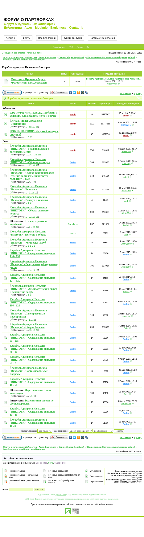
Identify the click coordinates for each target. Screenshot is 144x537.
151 (31, 155)
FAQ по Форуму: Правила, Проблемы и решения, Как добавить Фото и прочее (33, 114)
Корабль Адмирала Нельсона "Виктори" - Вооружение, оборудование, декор (34, 264)
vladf (126, 201)
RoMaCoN (126, 125)
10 (32, 192)
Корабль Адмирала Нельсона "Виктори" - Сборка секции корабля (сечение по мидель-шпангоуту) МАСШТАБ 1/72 (32, 174)
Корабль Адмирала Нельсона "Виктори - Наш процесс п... (113, 79)
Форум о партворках (29, 19)
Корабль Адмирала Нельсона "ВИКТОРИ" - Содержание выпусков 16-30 (32, 422)
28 (33, 227)
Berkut (73, 162)
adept (126, 177)
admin (73, 114)
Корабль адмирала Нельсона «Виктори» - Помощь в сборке (28, 233)
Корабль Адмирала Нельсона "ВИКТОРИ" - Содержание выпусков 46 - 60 (32, 382)
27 (30, 227)
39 (37, 165)
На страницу (125, 94)
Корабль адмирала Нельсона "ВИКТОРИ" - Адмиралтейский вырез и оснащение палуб (33, 288)
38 (33, 165)
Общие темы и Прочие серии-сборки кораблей (110, 57)
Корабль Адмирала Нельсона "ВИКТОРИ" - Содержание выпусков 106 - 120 (32, 302)
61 (33, 127)
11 (36, 192)
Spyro (50, 463)
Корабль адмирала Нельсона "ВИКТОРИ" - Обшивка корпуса (30, 161)
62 (37, 127)
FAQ (71, 47)
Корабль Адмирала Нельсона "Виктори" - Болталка (28, 188)
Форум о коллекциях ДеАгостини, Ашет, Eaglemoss (29, 57)
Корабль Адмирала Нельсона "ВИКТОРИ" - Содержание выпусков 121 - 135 (32, 277)
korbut (126, 225)
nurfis (73, 233)
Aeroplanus (73, 224)
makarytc (126, 316)
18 (30, 330)
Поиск (80, 47)
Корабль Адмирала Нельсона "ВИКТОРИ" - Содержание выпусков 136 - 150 (32, 253)
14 (33, 216)
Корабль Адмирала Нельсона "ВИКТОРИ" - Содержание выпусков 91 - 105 (32, 337)
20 (37, 330)
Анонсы (10, 38)
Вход (88, 47)
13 (30, 216)
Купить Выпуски (73, 38)
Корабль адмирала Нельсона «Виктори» (24, 59)
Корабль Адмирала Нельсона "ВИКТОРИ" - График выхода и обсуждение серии (29, 148)
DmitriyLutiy (126, 244)
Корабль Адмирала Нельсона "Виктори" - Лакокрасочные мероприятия (28, 313)
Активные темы (34, 53)
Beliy (126, 328)
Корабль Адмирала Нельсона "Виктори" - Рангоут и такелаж (29, 198)
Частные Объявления (102, 38)
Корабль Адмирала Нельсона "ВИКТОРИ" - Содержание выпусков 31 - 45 (32, 411)
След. (139, 94)
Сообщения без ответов (13, 53)
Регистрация (59, 47)
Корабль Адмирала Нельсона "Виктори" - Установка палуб (28, 241)
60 (30, 127)
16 (37, 270)
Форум (26, 38)
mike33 (126, 291)
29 (37, 227)
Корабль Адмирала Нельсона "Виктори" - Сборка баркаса (28, 326)
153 (39, 155)
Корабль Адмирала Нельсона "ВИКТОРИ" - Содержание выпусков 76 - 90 (32, 348)
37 (30, 165)
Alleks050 (126, 151)
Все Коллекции (47, 38)
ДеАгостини (61, 494)
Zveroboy (126, 163)
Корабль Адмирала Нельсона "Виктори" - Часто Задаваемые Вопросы (29, 370)
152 (35, 155)
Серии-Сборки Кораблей (71, 57)
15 (37, 216)
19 (33, 330)
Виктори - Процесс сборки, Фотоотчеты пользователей (29, 81)
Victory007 (112, 84)
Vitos (126, 234)
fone (126, 394)
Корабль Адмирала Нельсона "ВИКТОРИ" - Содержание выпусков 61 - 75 (32, 359)
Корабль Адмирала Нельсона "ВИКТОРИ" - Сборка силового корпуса (29, 210)
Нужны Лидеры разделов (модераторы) (26, 122)
